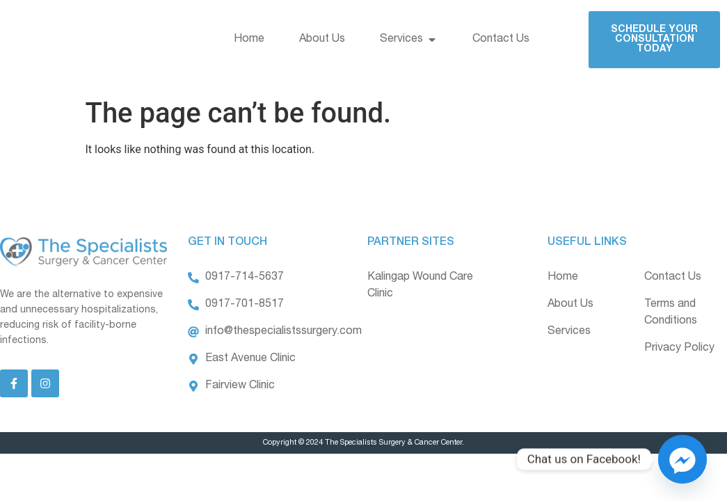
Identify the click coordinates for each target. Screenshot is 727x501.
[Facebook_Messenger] (682, 459)
